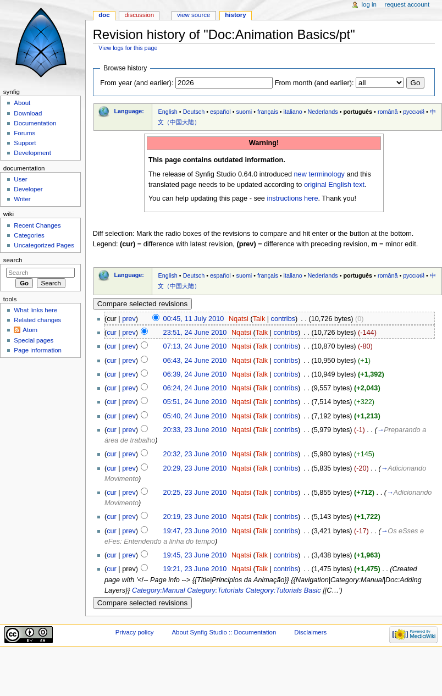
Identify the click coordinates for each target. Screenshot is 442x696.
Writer (22, 199)
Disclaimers (310, 632)
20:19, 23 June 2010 (195, 517)
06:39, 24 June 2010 (195, 374)
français (267, 111)
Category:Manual (158, 590)
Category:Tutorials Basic (283, 590)
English (167, 111)
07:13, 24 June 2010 (195, 346)
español (220, 111)
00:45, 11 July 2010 (193, 319)
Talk (259, 319)
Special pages (33, 340)
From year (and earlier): (136, 83)
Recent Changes (37, 225)
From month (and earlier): (314, 83)
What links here (35, 310)
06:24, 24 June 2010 (195, 388)
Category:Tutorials (215, 590)
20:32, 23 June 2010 (195, 454)
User (20, 179)
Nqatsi (238, 319)
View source (193, 15)
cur (112, 332)
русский (413, 111)
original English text (334, 185)
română (388, 111)
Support (25, 143)
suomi (244, 111)
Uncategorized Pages (44, 245)
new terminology (319, 174)
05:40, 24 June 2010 (195, 416)
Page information (38, 350)
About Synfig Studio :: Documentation (224, 632)
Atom (30, 330)
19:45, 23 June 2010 (195, 555)
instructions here (292, 198)
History (235, 15)
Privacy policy (134, 632)
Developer (28, 189)
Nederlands (323, 111)
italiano (293, 111)
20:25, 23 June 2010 (195, 492)
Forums (24, 133)
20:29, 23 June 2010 (195, 468)
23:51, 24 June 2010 (195, 332)
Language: (129, 111)
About (22, 103)
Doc (103, 15)
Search (13, 260)
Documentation (35, 123)
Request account (407, 4)
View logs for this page (127, 48)
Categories (29, 235)
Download (28, 113)
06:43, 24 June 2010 (195, 360)
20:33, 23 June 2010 (195, 430)
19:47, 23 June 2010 (195, 531)
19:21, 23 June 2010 (195, 569)
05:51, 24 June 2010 (195, 402)
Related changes (37, 320)
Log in (369, 4)
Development (32, 153)
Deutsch (194, 111)
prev (129, 319)
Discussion (139, 15)
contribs (283, 319)
